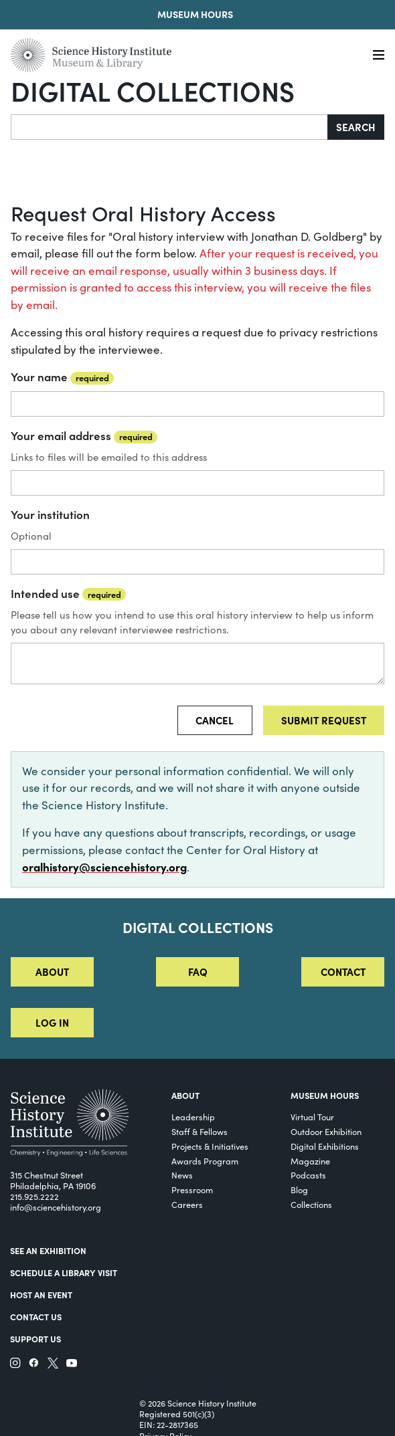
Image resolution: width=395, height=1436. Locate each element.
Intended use (68, 593)
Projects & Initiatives (209, 1146)
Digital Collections (153, 90)
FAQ (198, 971)
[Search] (169, 127)
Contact (343, 971)
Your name (62, 377)
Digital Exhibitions (325, 1146)
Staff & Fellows (199, 1131)
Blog (299, 1189)
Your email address (84, 435)
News (182, 1175)
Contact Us (36, 1316)
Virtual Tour (312, 1116)
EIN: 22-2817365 (168, 1424)
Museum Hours (195, 14)
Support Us (35, 1338)
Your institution (50, 514)
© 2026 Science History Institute (197, 1403)
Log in (52, 1022)
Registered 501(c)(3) (176, 1414)
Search (356, 127)
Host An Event (41, 1294)
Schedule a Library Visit (63, 1272)
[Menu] (378, 55)
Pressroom (192, 1189)
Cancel (214, 720)
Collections (311, 1204)
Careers (187, 1204)
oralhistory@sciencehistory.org (104, 866)
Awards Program (204, 1160)
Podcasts (308, 1175)
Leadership (193, 1116)
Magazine (310, 1160)
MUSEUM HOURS (325, 1095)
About (52, 971)
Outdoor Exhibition (326, 1131)
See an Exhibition (48, 1250)
